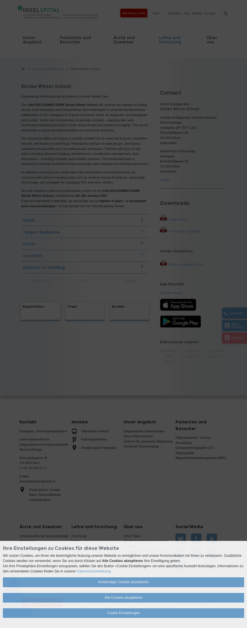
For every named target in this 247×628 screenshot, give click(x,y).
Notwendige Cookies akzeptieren (123, 582)
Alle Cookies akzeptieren (123, 598)
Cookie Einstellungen (123, 613)
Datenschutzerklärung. (94, 571)
